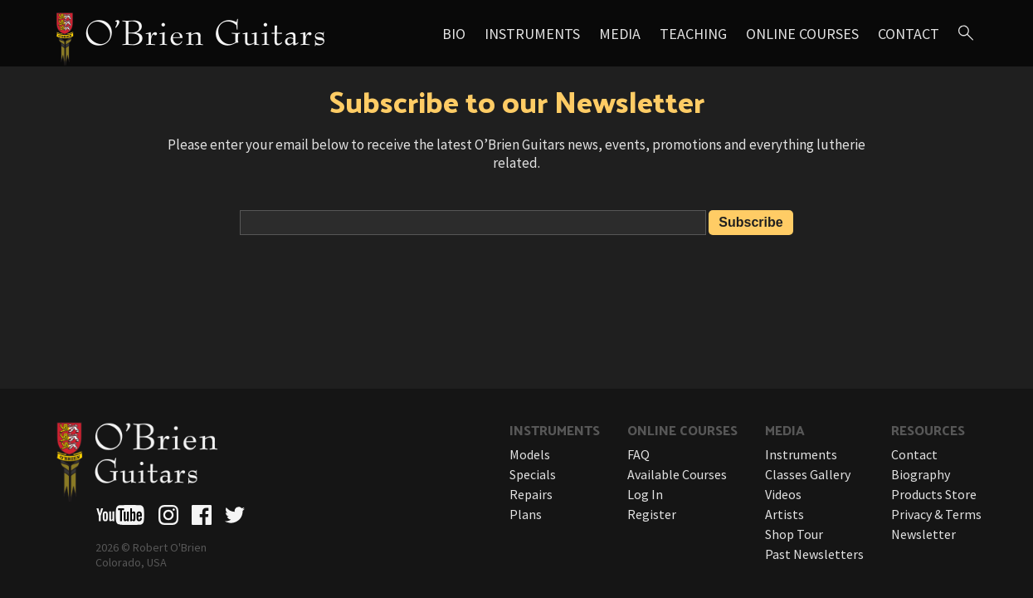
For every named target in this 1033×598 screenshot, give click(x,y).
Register (651, 514)
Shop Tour (794, 534)
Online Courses (802, 33)
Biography (920, 474)
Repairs (531, 494)
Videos (783, 494)
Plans (525, 514)
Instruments (532, 33)
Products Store (934, 494)
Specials (532, 474)
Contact (908, 33)
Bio (453, 33)
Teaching (693, 33)
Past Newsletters (814, 554)
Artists (784, 514)
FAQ (638, 454)
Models (529, 454)
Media (620, 33)
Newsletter (923, 534)
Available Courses (677, 474)
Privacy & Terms (936, 514)
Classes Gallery (807, 474)
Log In (645, 494)
